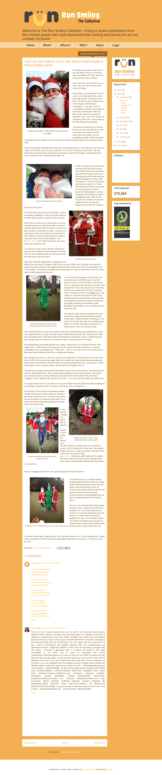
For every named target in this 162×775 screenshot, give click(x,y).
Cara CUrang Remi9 (39, 572)
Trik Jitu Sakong (37, 601)
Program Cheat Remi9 (40, 616)
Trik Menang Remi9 (39, 575)
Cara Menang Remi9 (39, 580)
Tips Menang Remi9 (39, 585)
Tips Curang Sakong (39, 606)
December (124, 97)
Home (30, 45)
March (123, 133)
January (123, 137)
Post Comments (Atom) (70, 752)
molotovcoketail (88, 769)
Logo (115, 45)
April (122, 129)
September (125, 121)
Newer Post (30, 743)
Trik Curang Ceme (38, 590)
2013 (119, 94)
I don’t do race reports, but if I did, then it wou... (125, 106)
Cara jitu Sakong (38, 603)
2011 (119, 146)
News (100, 45)
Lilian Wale (36, 628)
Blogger (109, 769)
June (122, 125)
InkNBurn (67, 456)
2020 (119, 90)
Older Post (99, 743)
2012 (119, 142)
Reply (33, 620)
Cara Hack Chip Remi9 (40, 593)
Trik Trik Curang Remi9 (40, 569)
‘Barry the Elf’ (31, 241)
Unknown (35, 563)
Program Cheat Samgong (41, 582)
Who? (84, 45)
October (123, 117)
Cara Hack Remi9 (38, 611)
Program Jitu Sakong (39, 595)
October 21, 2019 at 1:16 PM (53, 628)
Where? (65, 45)
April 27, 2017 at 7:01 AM (50, 563)
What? (47, 45)
